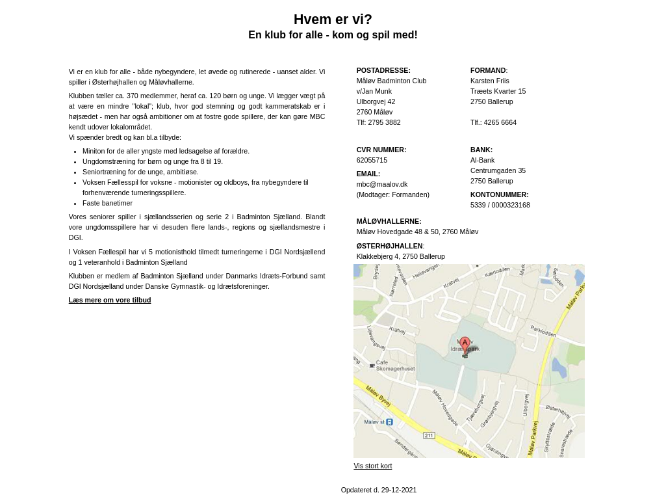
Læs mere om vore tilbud (110, 300)
